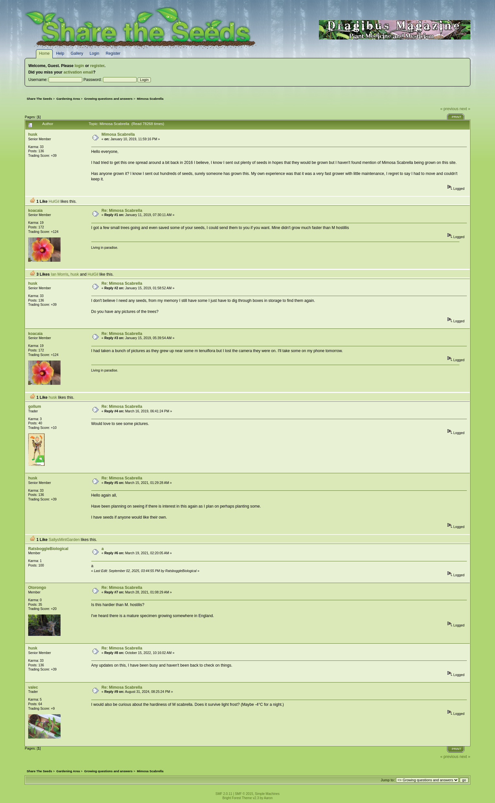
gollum (34, 406)
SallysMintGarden (64, 539)
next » (464, 109)
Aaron (268, 798)
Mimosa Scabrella (118, 134)
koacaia (35, 210)
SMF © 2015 (244, 794)
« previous (449, 109)
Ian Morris (59, 274)
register (97, 65)
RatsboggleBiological (48, 548)
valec (33, 687)
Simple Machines (267, 794)
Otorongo (37, 587)
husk (32, 134)
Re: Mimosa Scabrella (122, 210)
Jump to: (388, 780)
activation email (78, 72)
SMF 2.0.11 (224, 794)
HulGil (54, 201)
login (79, 65)
